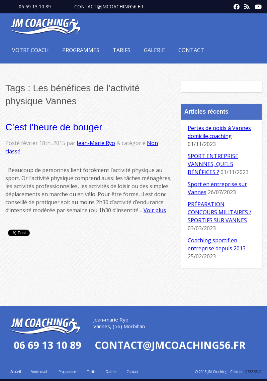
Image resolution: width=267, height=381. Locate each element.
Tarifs (121, 50)
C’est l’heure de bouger (53, 127)
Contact (191, 50)
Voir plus (155, 210)
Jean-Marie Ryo (96, 143)
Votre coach (30, 50)
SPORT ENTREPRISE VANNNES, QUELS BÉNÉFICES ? (213, 164)
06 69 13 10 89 (35, 6)
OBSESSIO (253, 371)
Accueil (15, 371)
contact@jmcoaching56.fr (108, 6)
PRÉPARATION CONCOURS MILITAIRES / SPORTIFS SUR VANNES (219, 212)
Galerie (154, 50)
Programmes (80, 50)
